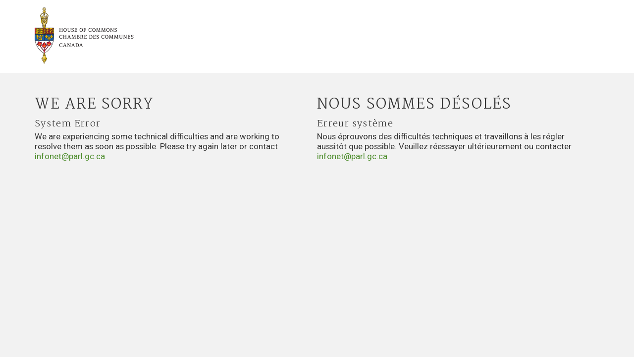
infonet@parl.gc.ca (70, 156)
